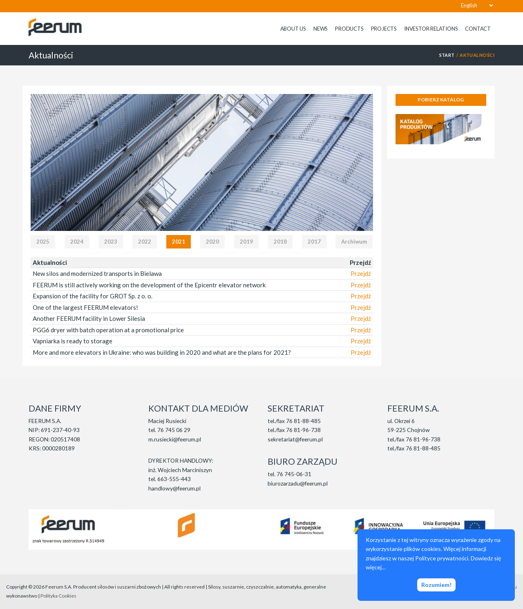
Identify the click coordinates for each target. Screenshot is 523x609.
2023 (110, 241)
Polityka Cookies (58, 596)
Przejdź (361, 273)
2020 (212, 241)
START (447, 55)
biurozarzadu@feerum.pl (298, 483)
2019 (246, 241)
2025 (42, 241)
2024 (76, 241)
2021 (178, 241)
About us (293, 28)
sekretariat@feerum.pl (295, 439)
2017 (314, 241)
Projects (384, 28)
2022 (144, 241)
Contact (478, 28)
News (320, 28)
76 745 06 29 (173, 429)
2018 (280, 241)
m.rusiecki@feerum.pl (174, 439)
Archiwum (354, 241)
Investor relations (431, 28)
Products (349, 28)
